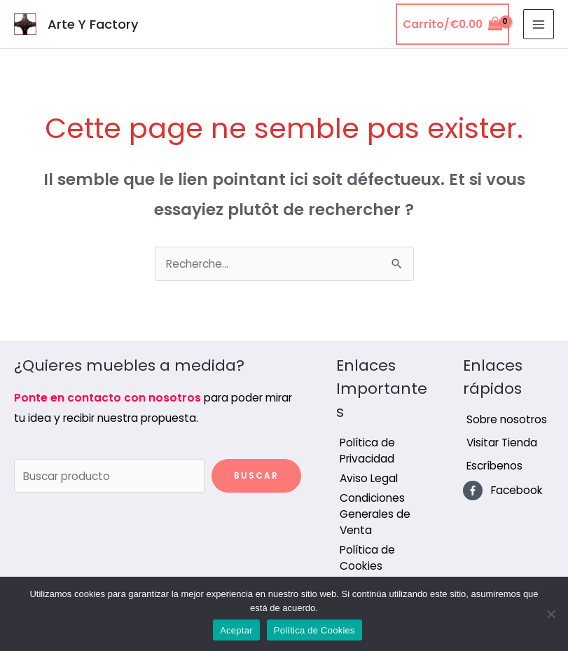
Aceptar (236, 630)
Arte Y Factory (93, 24)
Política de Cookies (314, 630)
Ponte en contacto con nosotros (107, 397)
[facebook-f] (503, 491)
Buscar (256, 475)
